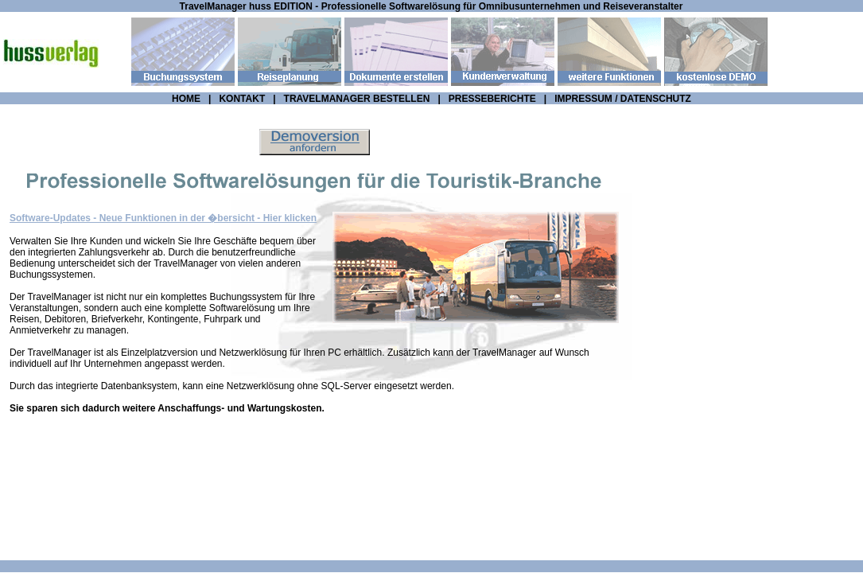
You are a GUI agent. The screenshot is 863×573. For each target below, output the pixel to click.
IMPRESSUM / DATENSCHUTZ (622, 98)
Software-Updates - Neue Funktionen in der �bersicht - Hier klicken (163, 218)
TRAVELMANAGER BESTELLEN (357, 98)
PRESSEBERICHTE (492, 98)
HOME (186, 98)
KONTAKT (242, 98)
